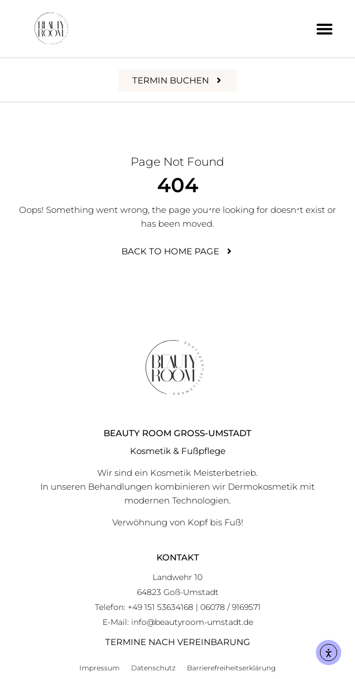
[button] (324, 29)
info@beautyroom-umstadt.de (192, 622)
